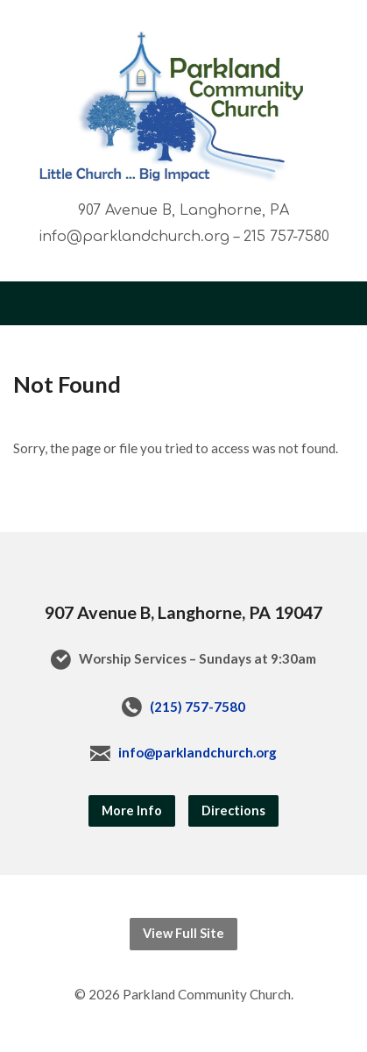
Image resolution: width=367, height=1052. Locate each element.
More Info (132, 810)
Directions (233, 810)
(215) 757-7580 (197, 706)
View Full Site (183, 933)
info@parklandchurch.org (197, 752)
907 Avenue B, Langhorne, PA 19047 (183, 611)
